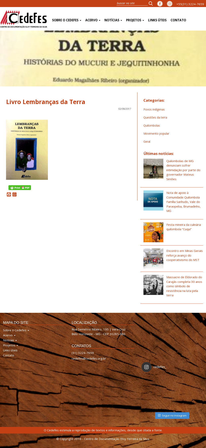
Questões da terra (155, 117)
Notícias (113, 20)
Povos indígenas (154, 109)
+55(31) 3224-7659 (190, 4)
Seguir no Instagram (172, 415)
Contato (178, 20)
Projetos (135, 20)
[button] (152, 3)
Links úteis (157, 20)
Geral (146, 141)
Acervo (92, 20)
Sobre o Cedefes (66, 20)
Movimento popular (156, 133)
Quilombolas (151, 125)
